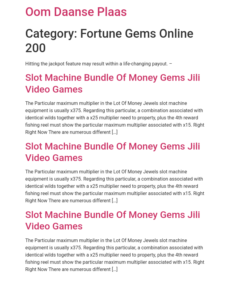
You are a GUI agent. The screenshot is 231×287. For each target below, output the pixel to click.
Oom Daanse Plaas (76, 12)
